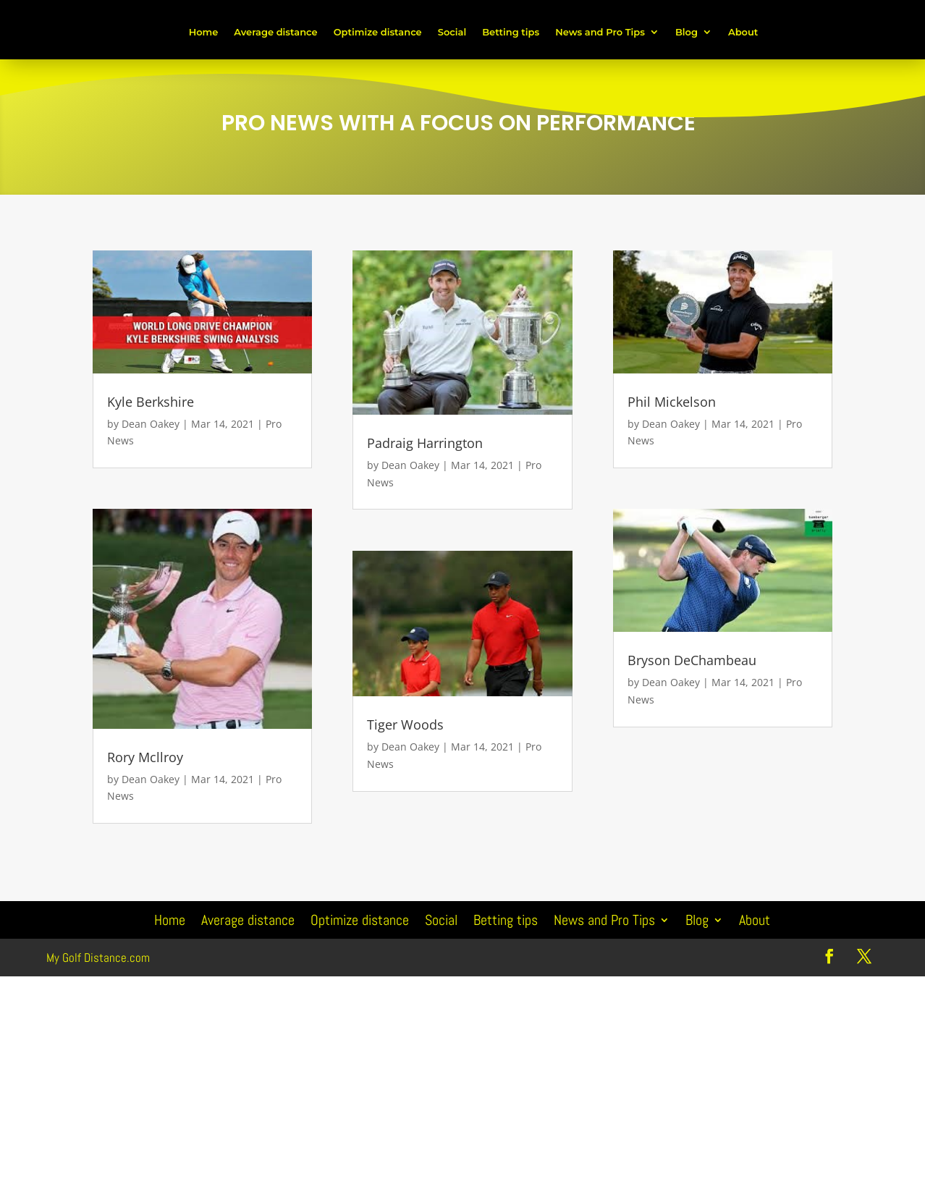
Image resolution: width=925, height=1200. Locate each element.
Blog (686, 32)
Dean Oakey (150, 424)
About (743, 32)
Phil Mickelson (672, 401)
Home (204, 32)
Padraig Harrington (425, 443)
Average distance (275, 32)
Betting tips (510, 32)
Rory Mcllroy (145, 757)
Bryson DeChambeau (692, 660)
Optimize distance (378, 32)
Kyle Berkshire (150, 401)
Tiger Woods (405, 724)
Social (452, 32)
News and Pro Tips (600, 32)
